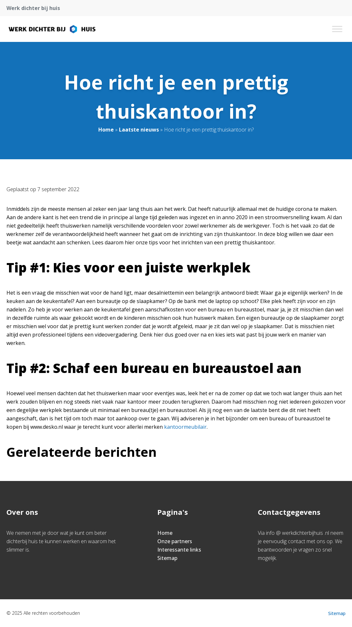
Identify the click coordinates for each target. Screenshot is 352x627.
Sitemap (167, 558)
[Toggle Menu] (337, 29)
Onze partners (174, 541)
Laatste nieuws (139, 129)
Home (106, 129)
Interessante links (179, 549)
